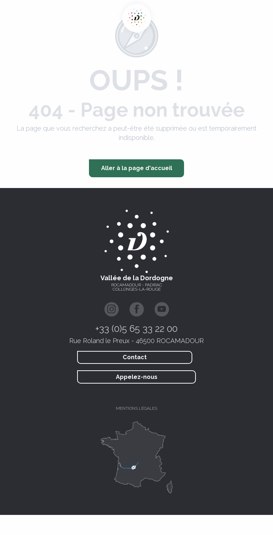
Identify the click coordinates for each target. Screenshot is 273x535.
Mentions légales (136, 408)
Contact (135, 357)
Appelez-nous (136, 377)
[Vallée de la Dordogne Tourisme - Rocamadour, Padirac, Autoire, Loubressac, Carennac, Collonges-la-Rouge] (136, 18)
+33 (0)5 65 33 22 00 (136, 328)
